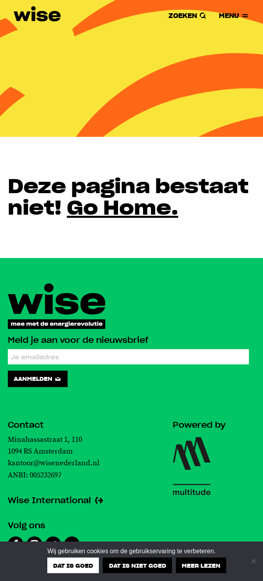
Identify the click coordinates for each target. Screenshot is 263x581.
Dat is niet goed (137, 565)
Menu (233, 16)
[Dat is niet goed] (253, 561)
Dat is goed (73, 565)
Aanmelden (38, 379)
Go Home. (122, 206)
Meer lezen (201, 565)
